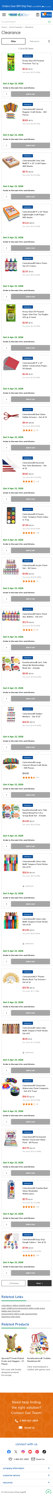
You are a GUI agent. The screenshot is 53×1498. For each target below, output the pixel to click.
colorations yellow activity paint (16, 1305)
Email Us (30, 1427)
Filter (13, 41)
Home (3, 27)
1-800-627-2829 (29, 1420)
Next (39, 1283)
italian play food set (10, 1311)
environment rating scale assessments (19, 1314)
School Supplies (15, 27)
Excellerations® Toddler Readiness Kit (39, 1359)
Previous (13, 1283)
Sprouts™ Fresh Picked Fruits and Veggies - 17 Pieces (12, 1361)
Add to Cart (30, 94)
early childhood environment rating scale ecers (23, 1308)
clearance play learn (10, 1316)
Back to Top (48, 1492)
